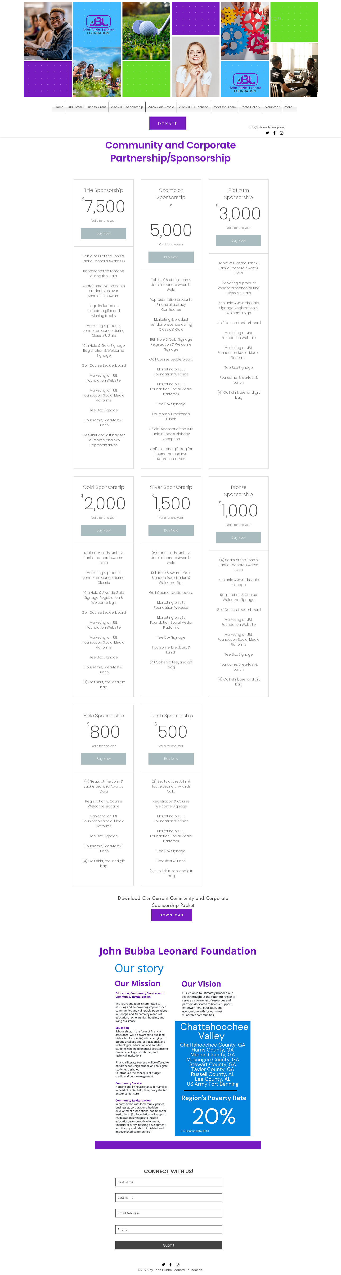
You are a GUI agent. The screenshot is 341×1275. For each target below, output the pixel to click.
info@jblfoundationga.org (267, 127)
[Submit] (168, 1245)
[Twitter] (267, 133)
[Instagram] (281, 133)
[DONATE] (168, 123)
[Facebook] (274, 133)
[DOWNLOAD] (171, 915)
